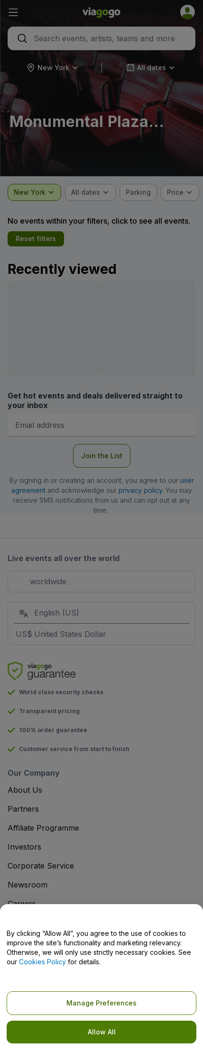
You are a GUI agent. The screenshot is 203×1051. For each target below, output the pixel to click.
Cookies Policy (42, 962)
